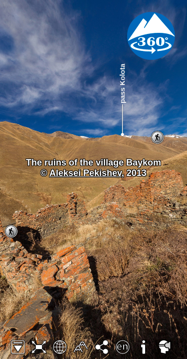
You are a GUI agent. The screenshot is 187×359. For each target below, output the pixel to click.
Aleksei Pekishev (85, 173)
